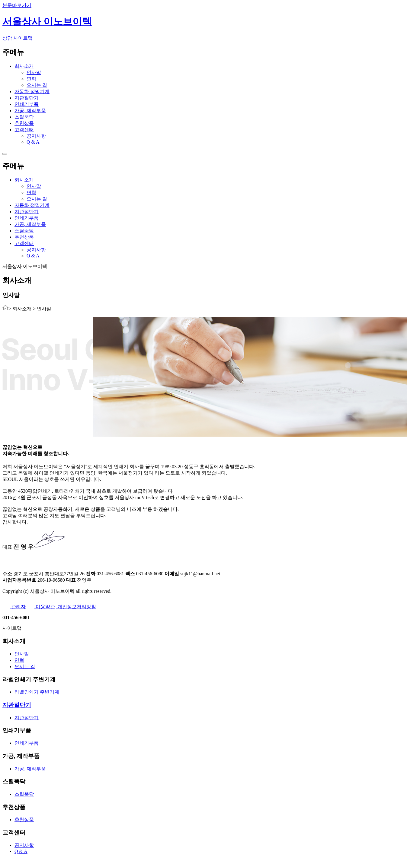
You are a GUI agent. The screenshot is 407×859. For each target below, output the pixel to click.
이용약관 (41, 606)
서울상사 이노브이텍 (47, 21)
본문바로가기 (16, 5)
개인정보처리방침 (76, 606)
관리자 (14, 606)
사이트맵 (23, 38)
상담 (7, 38)
